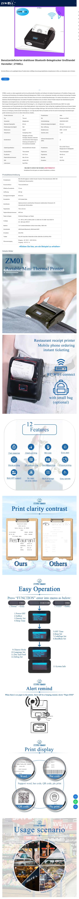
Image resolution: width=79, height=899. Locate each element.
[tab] (39, 89)
